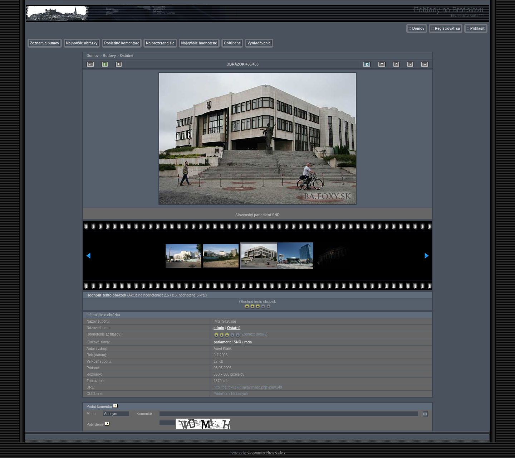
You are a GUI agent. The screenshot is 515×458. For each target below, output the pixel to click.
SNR (237, 342)
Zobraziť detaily (254, 334)
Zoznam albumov (44, 43)
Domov (418, 28)
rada (248, 342)
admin (219, 328)
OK (425, 414)
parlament (222, 342)
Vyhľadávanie (259, 43)
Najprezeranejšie (160, 43)
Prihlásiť (477, 28)
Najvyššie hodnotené (199, 43)
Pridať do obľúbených (231, 394)
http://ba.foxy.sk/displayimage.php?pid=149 (248, 387)
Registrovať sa (447, 28)
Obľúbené (232, 43)
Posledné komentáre (121, 43)
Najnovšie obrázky (82, 43)
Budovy (109, 56)
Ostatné (126, 56)
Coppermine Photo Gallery (266, 452)
